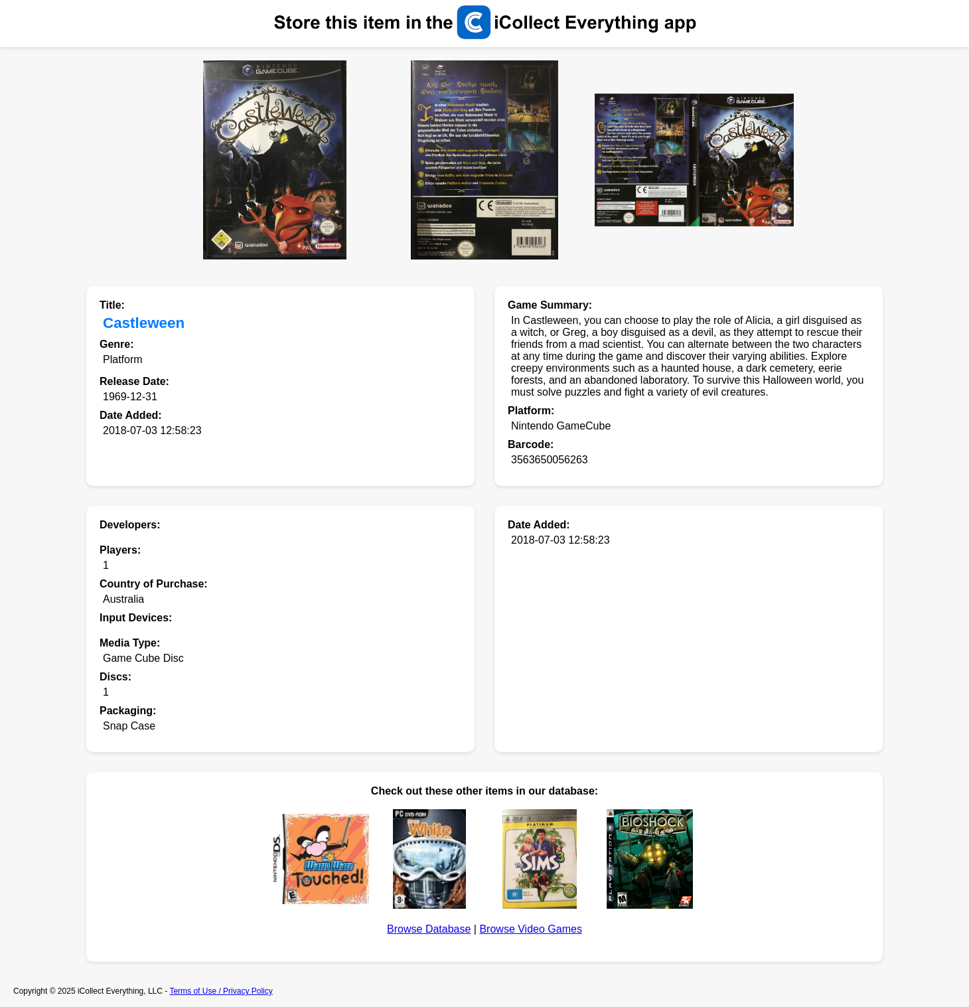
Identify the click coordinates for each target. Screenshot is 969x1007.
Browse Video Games (530, 929)
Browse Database (429, 929)
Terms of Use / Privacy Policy (220, 991)
